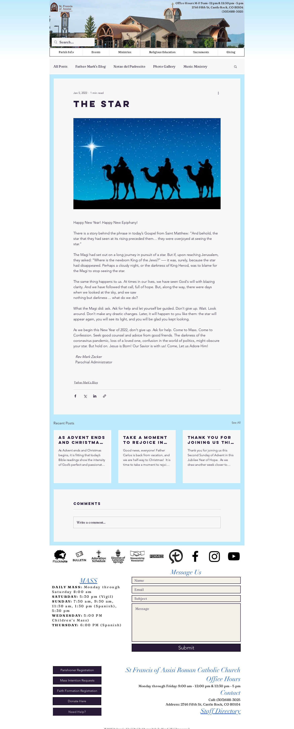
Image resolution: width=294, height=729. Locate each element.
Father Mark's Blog (90, 66)
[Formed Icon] (156, 556)
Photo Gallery (164, 66)
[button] (124, 52)
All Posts (60, 66)
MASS (88, 581)
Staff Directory (220, 711)
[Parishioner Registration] (77, 670)
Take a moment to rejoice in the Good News (146, 440)
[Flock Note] (60, 556)
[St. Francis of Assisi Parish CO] (195, 556)
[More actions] (218, 92)
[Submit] (186, 648)
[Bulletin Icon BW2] (79, 556)
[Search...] (72, 42)
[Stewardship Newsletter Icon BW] (137, 556)
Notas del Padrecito (129, 66)
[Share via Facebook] (75, 396)
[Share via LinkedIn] (95, 396)
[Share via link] (104, 396)
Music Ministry (195, 66)
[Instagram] (214, 556)
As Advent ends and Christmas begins (81, 440)
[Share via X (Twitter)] (85, 396)
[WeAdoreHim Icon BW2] (99, 556)
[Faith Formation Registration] (77, 691)
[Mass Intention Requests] (77, 680)
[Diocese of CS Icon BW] (118, 556)
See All (236, 422)
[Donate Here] (77, 701)
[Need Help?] (77, 712)
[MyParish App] (176, 556)
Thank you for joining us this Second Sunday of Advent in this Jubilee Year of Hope (211, 440)
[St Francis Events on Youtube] (234, 556)
